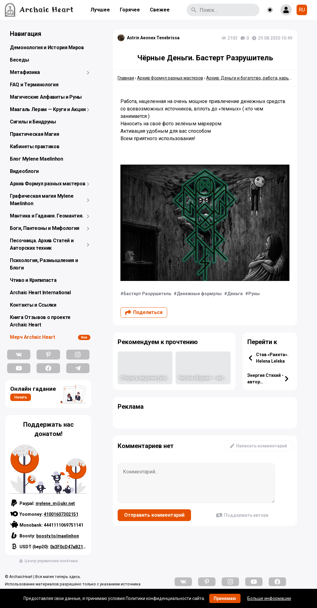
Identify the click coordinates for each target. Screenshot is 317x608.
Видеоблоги (24, 171)
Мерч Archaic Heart (32, 337)
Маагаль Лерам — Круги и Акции (47, 109)
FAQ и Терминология (34, 85)
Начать (20, 397)
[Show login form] (286, 9)
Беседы (19, 60)
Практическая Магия (34, 134)
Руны (254, 293)
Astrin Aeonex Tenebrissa (153, 37)
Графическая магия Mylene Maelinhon (42, 199)
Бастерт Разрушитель (147, 293)
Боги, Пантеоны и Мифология (44, 228)
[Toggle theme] (270, 9)
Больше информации (269, 598)
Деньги (235, 293)
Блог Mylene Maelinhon (36, 159)
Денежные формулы (199, 293)
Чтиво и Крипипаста (33, 280)
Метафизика (25, 72)
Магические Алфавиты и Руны (46, 97)
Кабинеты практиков (34, 146)
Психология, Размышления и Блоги (44, 264)
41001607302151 (61, 514)
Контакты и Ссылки (33, 305)
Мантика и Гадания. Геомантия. (46, 216)
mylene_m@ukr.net (55, 503)
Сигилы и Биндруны (33, 122)
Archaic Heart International (40, 292)
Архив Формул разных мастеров (47, 184)
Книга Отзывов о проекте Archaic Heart (40, 321)
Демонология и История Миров (47, 47)
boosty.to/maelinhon (57, 535)
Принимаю (225, 598)
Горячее (130, 10)
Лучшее (100, 10)
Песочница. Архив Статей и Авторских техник (42, 244)
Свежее (160, 10)
